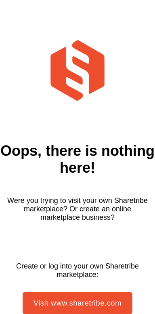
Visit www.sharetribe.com (77, 303)
